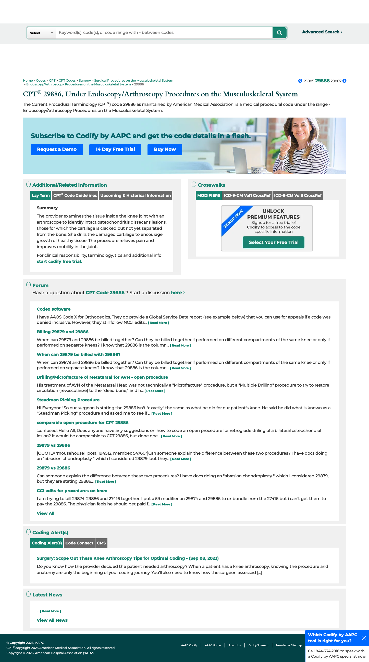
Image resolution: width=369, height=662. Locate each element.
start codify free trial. (59, 261)
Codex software (53, 309)
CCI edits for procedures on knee (72, 490)
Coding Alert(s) (47, 543)
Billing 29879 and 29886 (62, 331)
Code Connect (79, 543)
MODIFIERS (208, 195)
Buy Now (165, 149)
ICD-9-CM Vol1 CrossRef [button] (247, 195)
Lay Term (41, 195)
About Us (235, 645)
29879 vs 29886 (53, 445)
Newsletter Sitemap (289, 645)
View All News (52, 620)
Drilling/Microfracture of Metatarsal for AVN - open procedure (102, 377)
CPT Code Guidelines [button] (75, 195)
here (176, 293)
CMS (101, 543)
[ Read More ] (158, 323)
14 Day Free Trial (115, 149)
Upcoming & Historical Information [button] (135, 195)
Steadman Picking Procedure (68, 400)
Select (35, 33)
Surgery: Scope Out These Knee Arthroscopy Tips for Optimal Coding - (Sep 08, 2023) (128, 558)
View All (45, 513)
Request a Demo (57, 149)
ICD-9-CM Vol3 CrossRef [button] (298, 195)
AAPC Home (213, 645)
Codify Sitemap (258, 645)
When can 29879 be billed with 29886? (78, 354)
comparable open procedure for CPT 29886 (82, 422)
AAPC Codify (189, 645)
